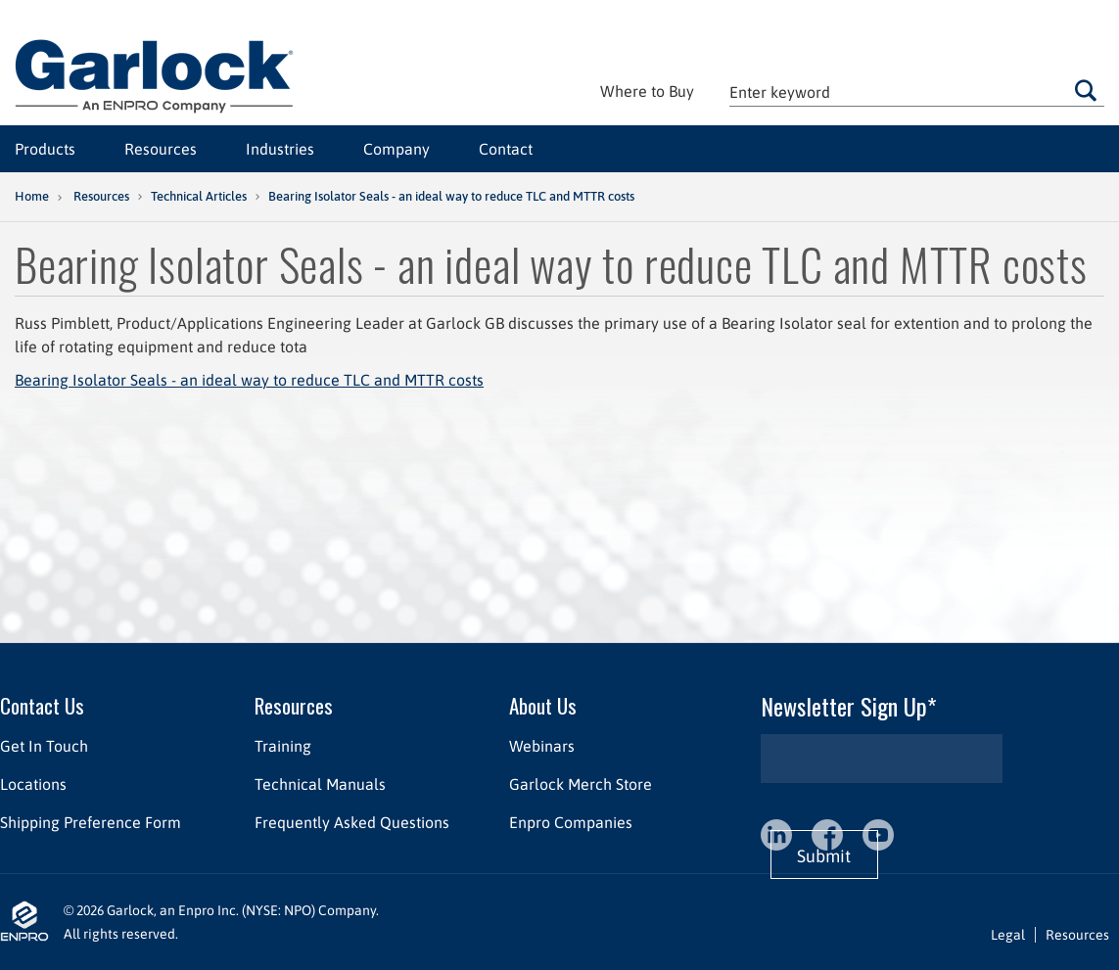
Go (1085, 90)
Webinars (542, 746)
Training (283, 746)
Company (396, 149)
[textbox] (916, 91)
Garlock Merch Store (580, 784)
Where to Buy (647, 91)
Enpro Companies (570, 822)
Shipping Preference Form (90, 822)
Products (45, 149)
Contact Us (42, 705)
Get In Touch (44, 746)
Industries (280, 149)
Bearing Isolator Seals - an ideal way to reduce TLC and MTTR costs (249, 380)
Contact (506, 149)
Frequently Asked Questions (352, 822)
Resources (160, 149)
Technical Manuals (320, 784)
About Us (543, 705)
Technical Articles (199, 196)
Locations (33, 784)
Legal (1008, 935)
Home (32, 196)
